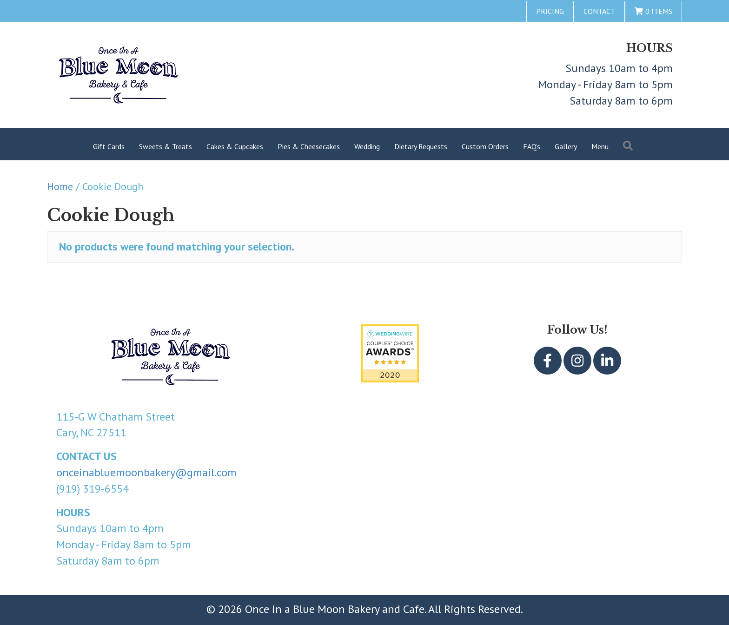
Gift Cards (109, 146)
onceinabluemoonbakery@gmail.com (146, 472)
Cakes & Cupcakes (234, 146)
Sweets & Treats (165, 146)
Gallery (566, 146)
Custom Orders (485, 146)
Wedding (367, 146)
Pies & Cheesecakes (309, 146)
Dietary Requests (420, 146)
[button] (548, 361)
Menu (600, 146)
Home (60, 186)
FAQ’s (531, 146)
